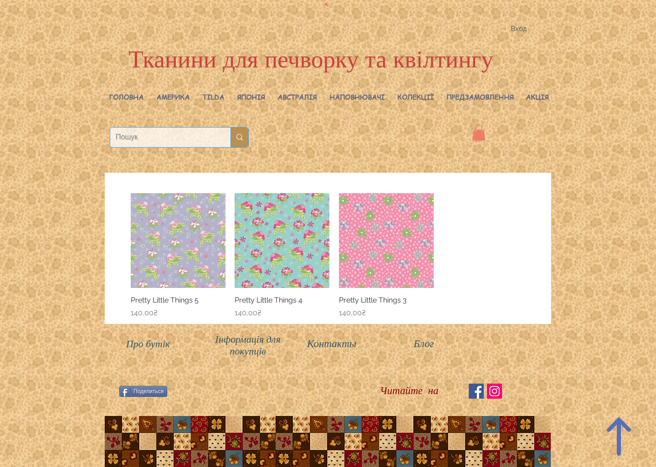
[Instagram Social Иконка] (494, 391)
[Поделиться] (143, 391)
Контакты (331, 343)
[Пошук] (163, 137)
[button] (173, 97)
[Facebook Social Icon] (476, 391)
